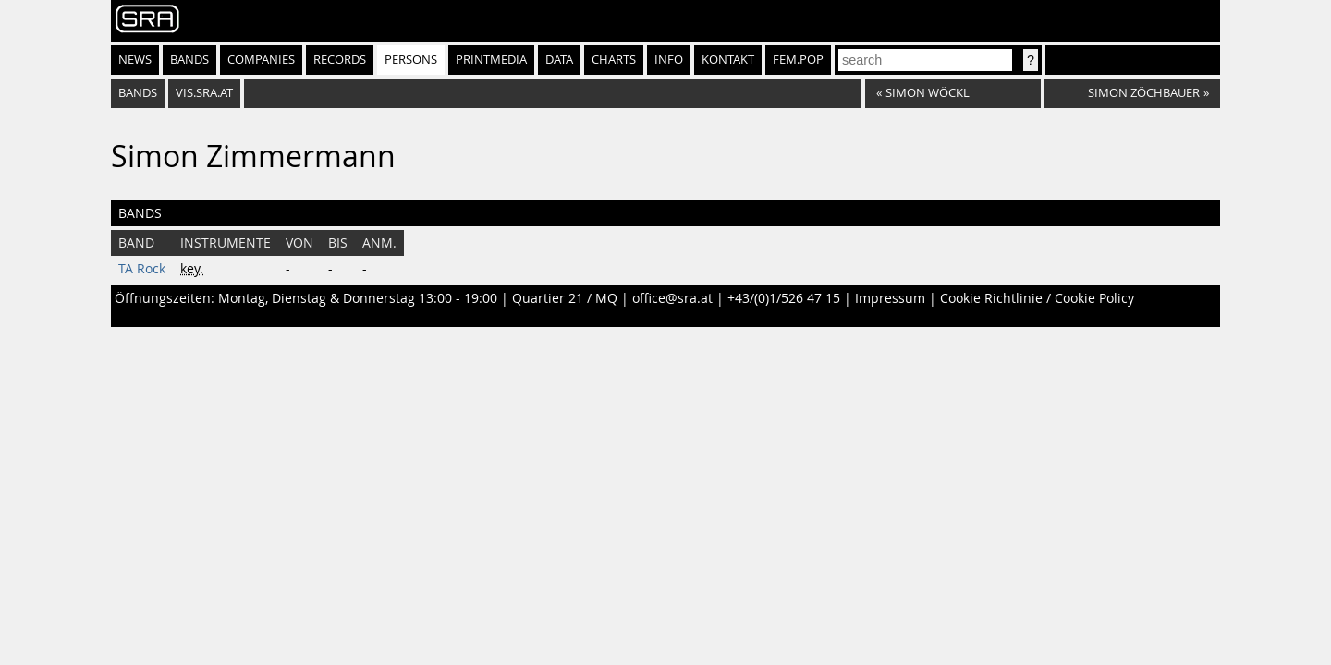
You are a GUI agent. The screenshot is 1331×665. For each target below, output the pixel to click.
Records (339, 59)
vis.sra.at (204, 93)
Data (559, 59)
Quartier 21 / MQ (564, 298)
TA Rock (141, 268)
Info (668, 59)
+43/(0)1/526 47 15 (783, 298)
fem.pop (798, 59)
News (135, 59)
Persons (411, 59)
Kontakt (728, 59)
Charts (614, 59)
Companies (261, 59)
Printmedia (491, 59)
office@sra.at (672, 298)
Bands (189, 59)
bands (137, 93)
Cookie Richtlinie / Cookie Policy (1037, 298)
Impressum (890, 298)
